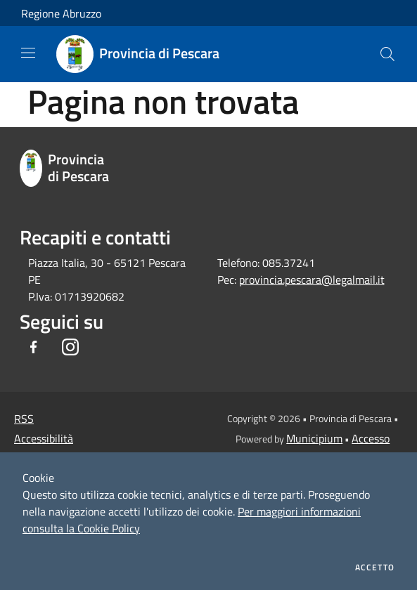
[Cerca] (387, 54)
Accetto (374, 567)
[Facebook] (34, 348)
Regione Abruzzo (61, 13)
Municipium (314, 438)
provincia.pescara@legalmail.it (312, 279)
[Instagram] (70, 348)
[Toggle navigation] (28, 52)
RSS (24, 418)
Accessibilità (43, 438)
